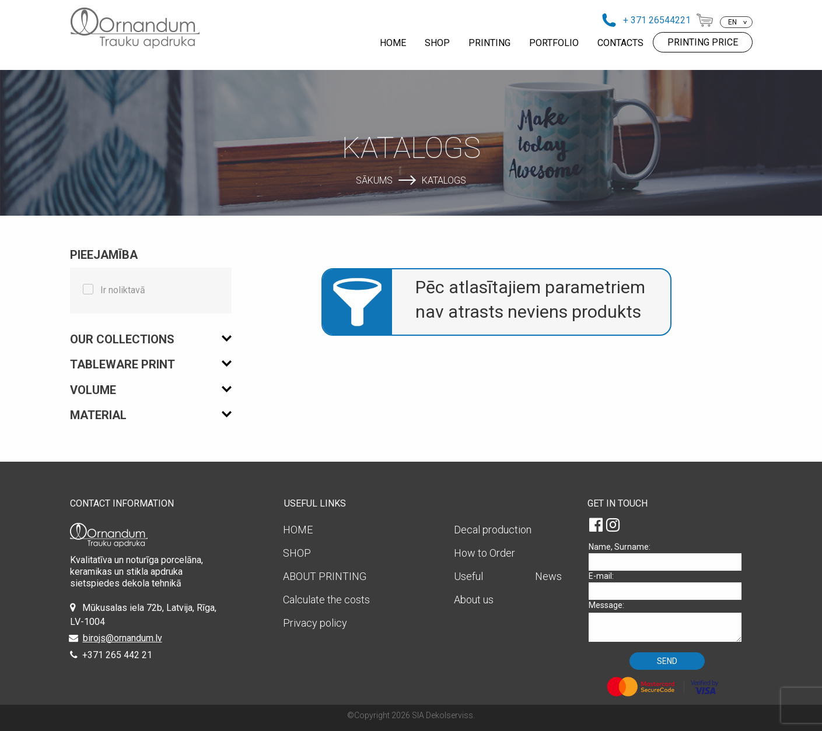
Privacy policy (315, 623)
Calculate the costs (326, 599)
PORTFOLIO (554, 42)
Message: (669, 621)
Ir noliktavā (122, 290)
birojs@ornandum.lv (122, 638)
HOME (393, 42)
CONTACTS (620, 42)
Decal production (492, 529)
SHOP (437, 42)
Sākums (374, 179)
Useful (468, 576)
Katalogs (444, 179)
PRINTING (489, 42)
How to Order (484, 553)
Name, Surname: (669, 556)
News (548, 576)
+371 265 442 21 (117, 654)
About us (474, 599)
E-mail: (669, 585)
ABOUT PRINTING (324, 576)
